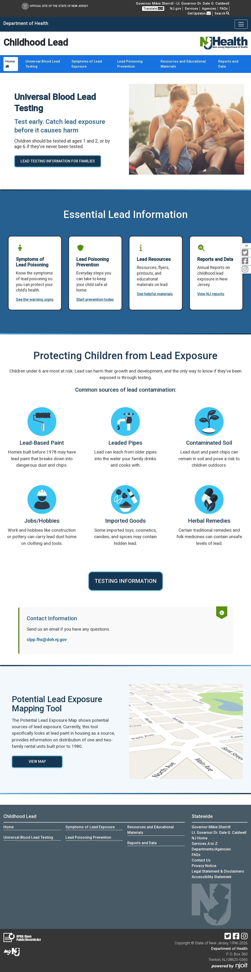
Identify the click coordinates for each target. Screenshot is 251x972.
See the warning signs (35, 299)
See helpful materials (155, 294)
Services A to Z (205, 843)
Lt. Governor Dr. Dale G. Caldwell (219, 832)
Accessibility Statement (211, 877)
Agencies (209, 8)
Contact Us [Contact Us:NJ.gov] (201, 860)
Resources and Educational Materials (183, 64)
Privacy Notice (204, 866)
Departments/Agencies (211, 849)
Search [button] (222, 13)
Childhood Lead (19, 816)
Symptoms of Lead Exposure (87, 64)
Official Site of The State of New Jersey (55, 6)
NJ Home (199, 838)
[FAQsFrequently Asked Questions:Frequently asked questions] (224, 8)
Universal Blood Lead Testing (42, 64)
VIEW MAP (37, 761)
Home (10, 63)
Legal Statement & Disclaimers (218, 871)
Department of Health (229, 948)
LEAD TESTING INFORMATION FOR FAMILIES (58, 161)
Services (191, 8)
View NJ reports (210, 294)
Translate (153, 8)
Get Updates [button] (199, 13)
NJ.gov (175, 8)
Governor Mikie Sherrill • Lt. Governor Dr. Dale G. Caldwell (182, 3)
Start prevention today (95, 299)
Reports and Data (228, 64)
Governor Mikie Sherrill (211, 827)
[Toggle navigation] (241, 24)
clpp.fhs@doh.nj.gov (47, 639)
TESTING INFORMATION (126, 581)
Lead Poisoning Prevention (130, 64)
